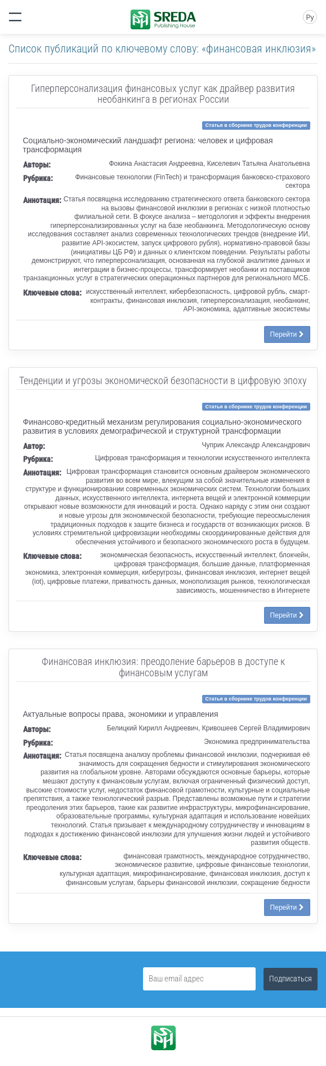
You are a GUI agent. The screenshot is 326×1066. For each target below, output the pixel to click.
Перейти (287, 334)
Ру (310, 17)
